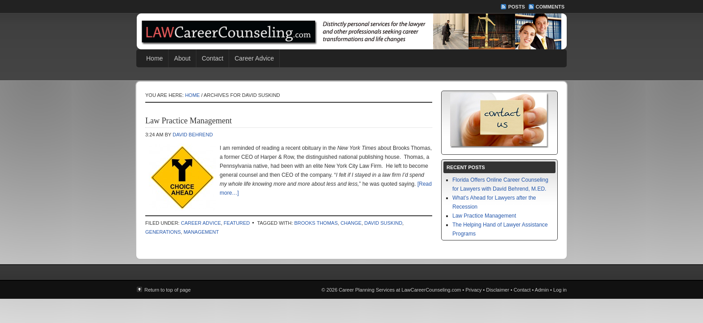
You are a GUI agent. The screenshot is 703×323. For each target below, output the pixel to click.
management (201, 232)
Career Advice (254, 58)
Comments (550, 6)
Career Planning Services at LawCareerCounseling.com (351, 31)
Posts (516, 6)
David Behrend (193, 134)
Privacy (473, 289)
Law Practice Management (188, 120)
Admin (542, 289)
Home (154, 58)
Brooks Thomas (316, 223)
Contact (212, 58)
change (350, 223)
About (182, 58)
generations (163, 232)
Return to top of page (167, 289)
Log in (560, 289)
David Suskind (384, 223)
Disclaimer (497, 289)
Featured (237, 223)
